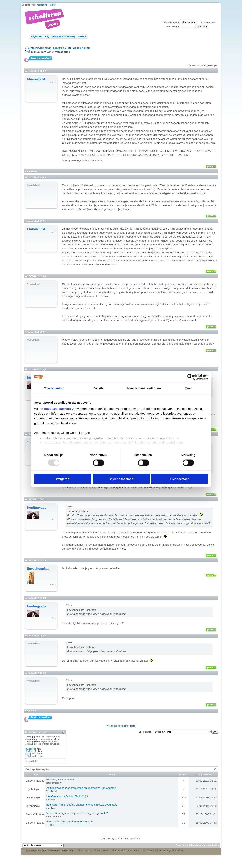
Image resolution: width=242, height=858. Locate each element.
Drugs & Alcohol (81, 48)
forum (52, 5)
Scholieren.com (196, 845)
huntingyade (36, 507)
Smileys (29, 751)
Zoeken (82, 36)
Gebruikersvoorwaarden (125, 850)
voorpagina (42, 5)
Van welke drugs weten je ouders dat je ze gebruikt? (77, 813)
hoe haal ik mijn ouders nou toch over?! (69, 821)
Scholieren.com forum (39, 48)
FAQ (46, 36)
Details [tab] (99, 388)
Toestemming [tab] (53, 388)
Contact (177, 850)
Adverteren (85, 850)
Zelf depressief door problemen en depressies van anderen (81, 787)
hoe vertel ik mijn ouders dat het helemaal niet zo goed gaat (81, 804)
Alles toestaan (179, 478)
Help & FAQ (162, 850)
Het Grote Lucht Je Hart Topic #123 (67, 796)
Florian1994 (36, 79)
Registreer (36, 36)
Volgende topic (127, 726)
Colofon (148, 850)
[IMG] (28, 753)
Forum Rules (31, 761)
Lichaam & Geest (62, 48)
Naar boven (213, 845)
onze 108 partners (57, 408)
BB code (29, 749)
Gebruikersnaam (170, 22)
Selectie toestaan (121, 478)
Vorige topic (113, 726)
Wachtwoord (173, 26)
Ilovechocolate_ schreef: (81, 609)
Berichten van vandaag (63, 36)
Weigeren (62, 478)
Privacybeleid (102, 850)
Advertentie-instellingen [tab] (143, 388)
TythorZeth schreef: (78, 511)
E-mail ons (181, 845)
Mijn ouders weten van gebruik (50, 51)
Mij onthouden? (207, 22)
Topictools (194, 66)
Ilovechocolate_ (39, 568)
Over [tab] (188, 388)
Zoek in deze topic (209, 66)
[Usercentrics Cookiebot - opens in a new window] (190, 377)
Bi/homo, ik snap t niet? (60, 779)
